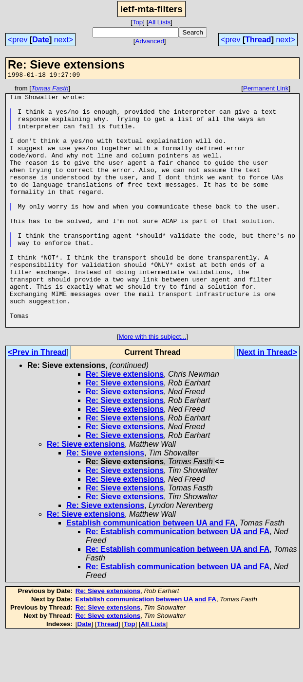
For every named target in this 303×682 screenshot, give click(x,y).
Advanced (149, 41)
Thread (258, 39)
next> (64, 39)
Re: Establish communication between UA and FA (177, 580)
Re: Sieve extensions (125, 422)
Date (40, 39)
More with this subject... (152, 384)
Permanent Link (265, 89)
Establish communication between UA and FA (150, 571)
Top (138, 22)
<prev (17, 39)
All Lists (159, 22)
